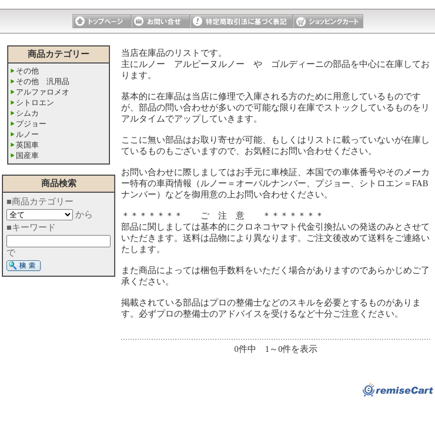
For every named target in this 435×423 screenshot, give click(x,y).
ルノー (27, 134)
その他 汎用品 (42, 81)
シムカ (27, 113)
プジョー (31, 123)
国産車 (27, 155)
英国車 (27, 144)
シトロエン (35, 102)
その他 (27, 70)
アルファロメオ (42, 92)
